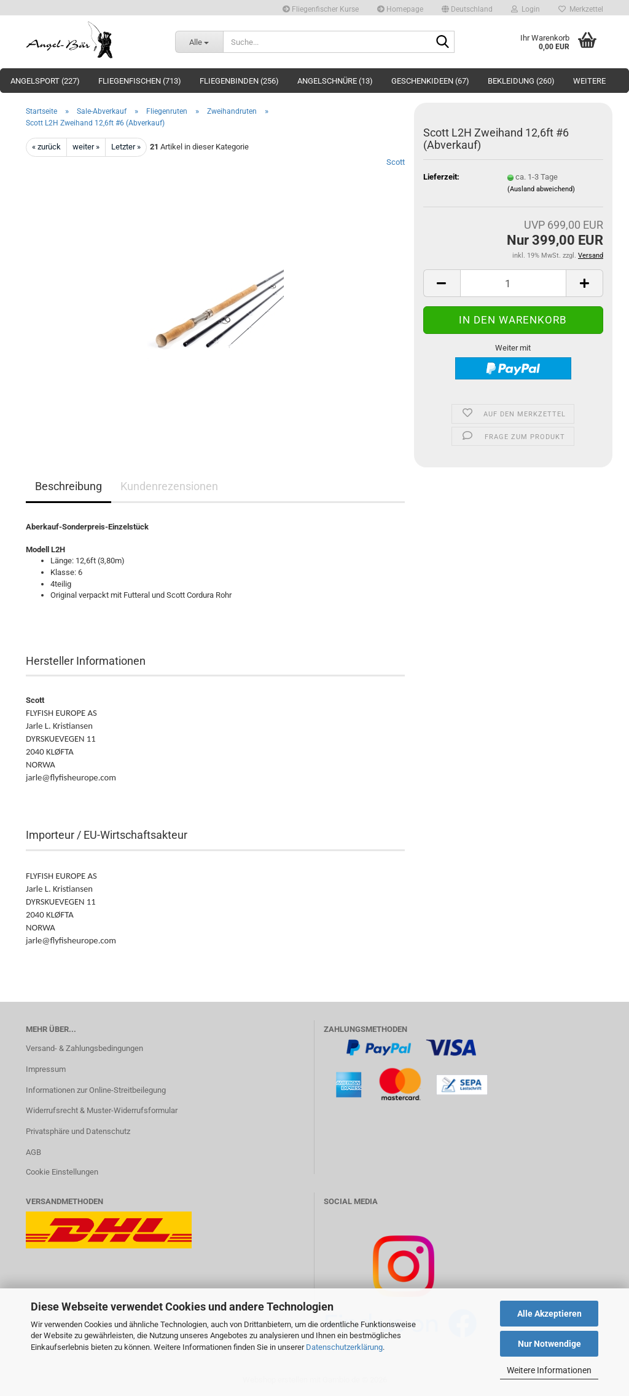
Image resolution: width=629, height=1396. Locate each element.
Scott (395, 162)
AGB (33, 1152)
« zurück (46, 146)
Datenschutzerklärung (344, 1347)
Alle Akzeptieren (549, 1314)
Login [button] (525, 9)
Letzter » (126, 146)
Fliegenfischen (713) (139, 80)
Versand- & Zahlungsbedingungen (84, 1048)
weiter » (86, 146)
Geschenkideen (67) (430, 80)
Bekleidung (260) (521, 80)
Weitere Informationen (549, 1370)
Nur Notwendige (549, 1344)
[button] (467, 7)
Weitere (589, 80)
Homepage (400, 9)
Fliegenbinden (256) (239, 80)
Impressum (46, 1069)
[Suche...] (199, 42)
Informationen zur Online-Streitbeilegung (96, 1090)
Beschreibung (68, 486)
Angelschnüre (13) (335, 80)
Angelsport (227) (45, 80)
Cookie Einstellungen (62, 1171)
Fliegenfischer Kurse (321, 9)
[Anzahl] (513, 283)
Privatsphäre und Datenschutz (78, 1131)
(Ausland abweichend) (541, 189)
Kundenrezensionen (169, 486)
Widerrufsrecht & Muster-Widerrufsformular (102, 1110)
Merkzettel (580, 9)
